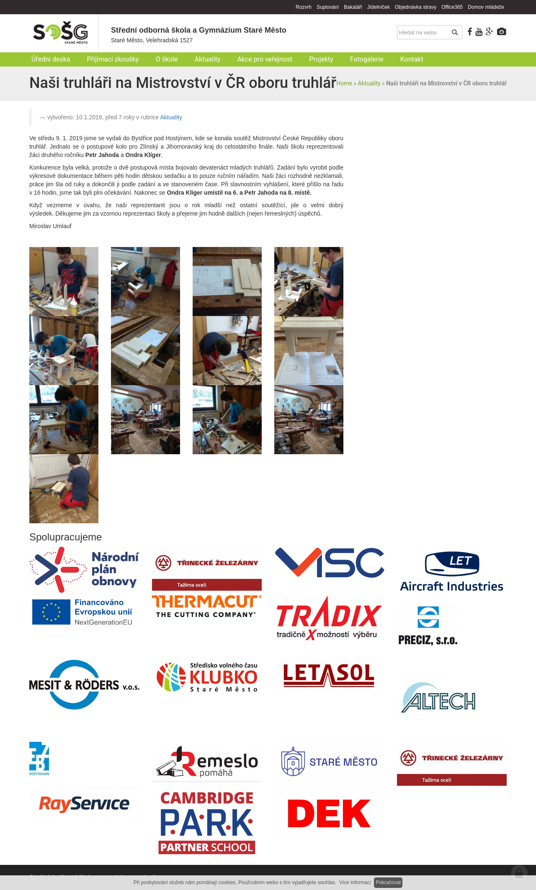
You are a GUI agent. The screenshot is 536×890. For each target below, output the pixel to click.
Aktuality (369, 83)
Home (344, 83)
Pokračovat (388, 882)
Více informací (355, 882)
